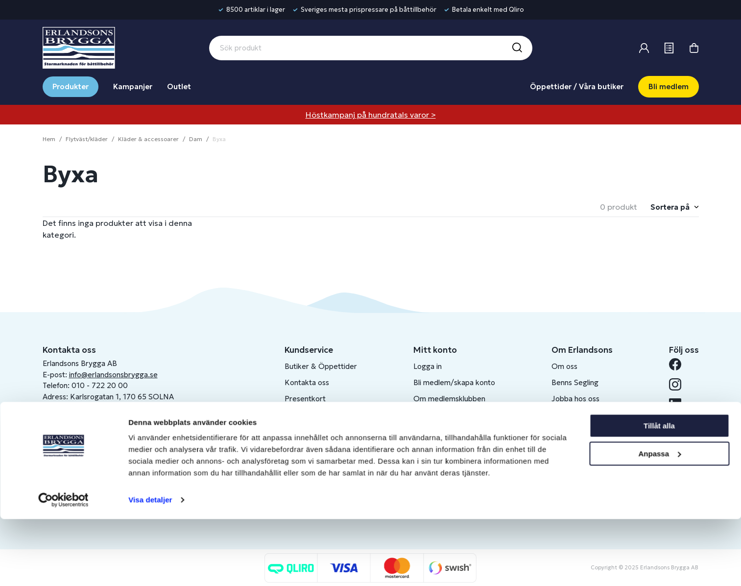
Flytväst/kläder (87, 139)
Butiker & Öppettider (321, 366)
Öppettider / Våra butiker (576, 86)
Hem (49, 139)
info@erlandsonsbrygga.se (113, 374)
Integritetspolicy (312, 431)
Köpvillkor (301, 414)
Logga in (427, 366)
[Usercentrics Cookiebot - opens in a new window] (63, 567)
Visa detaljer (150, 566)
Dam (195, 139)
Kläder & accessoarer (148, 139)
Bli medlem (668, 86)
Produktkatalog (311, 447)
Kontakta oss (307, 382)
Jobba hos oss (575, 398)
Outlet (179, 86)
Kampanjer (132, 86)
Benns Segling (574, 382)
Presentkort (305, 398)
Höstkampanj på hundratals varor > (371, 115)
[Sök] (516, 48)
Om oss (564, 366)
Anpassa (659, 520)
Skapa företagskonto (448, 414)
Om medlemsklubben (449, 398)
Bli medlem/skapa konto (454, 382)
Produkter (70, 86)
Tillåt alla (659, 492)
